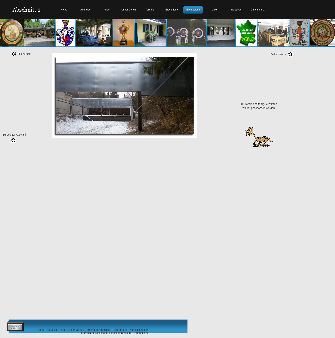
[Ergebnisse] (103, 329)
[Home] (41, 329)
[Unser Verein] (75, 329)
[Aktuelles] (52, 329)
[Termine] (90, 329)
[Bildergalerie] (120, 329)
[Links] (113, 332)
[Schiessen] (101, 332)
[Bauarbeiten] (86, 332)
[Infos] (62, 329)
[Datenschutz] (141, 332)
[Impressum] (124, 332)
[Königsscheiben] (139, 329)
